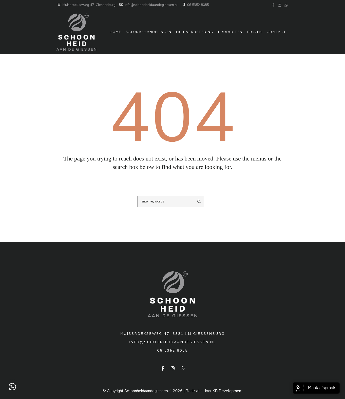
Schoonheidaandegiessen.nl (148, 391)
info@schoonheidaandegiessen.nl (148, 4)
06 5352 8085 (195, 4)
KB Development (227, 391)
